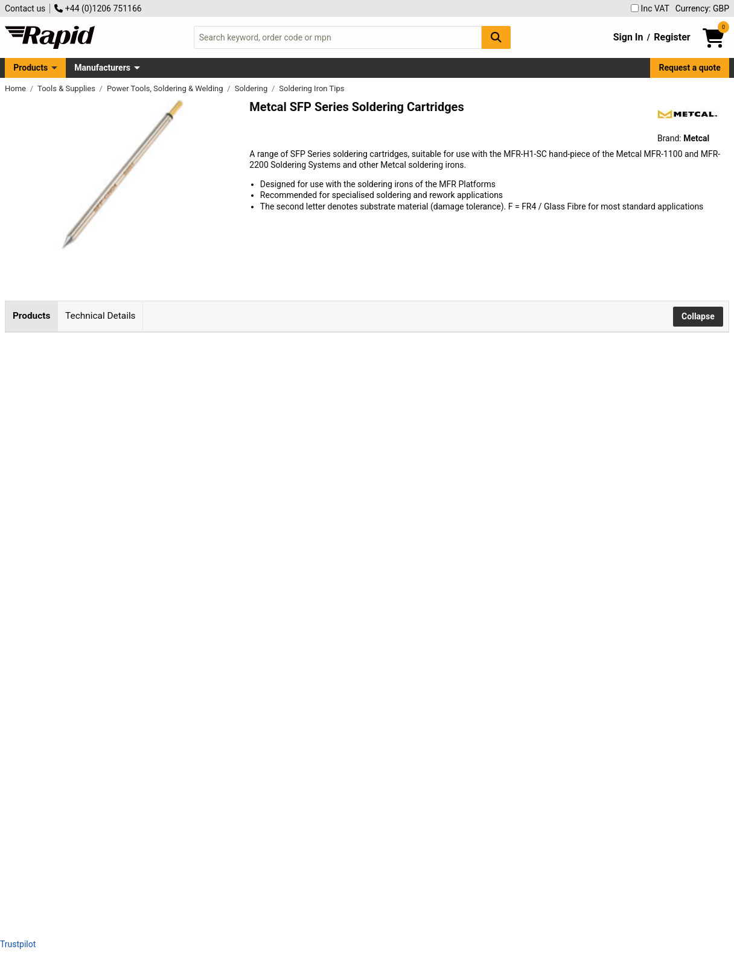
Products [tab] (31, 315)
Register (672, 37)
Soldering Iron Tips (311, 88)
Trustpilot (18, 944)
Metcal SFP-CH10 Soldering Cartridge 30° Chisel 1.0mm (206, 381)
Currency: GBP (702, 8)
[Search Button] (496, 37)
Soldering (252, 88)
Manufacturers (102, 67)
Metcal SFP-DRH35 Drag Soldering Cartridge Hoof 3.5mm (208, 818)
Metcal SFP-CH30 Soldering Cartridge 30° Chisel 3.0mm (206, 637)
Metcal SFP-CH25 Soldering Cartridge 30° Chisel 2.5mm (206, 553)
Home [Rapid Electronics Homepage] (16, 88)
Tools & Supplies (67, 88)
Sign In (628, 37)
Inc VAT (650, 8)
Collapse (698, 316)
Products (30, 67)
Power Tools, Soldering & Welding (166, 88)
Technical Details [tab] (100, 315)
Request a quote (690, 67)
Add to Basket (431, 384)
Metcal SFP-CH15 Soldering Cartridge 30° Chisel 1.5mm (206, 468)
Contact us (25, 8)
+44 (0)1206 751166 (97, 8)
